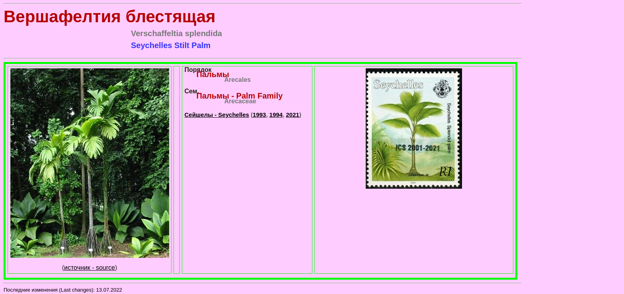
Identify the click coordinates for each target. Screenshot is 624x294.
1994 (276, 114)
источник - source (89, 267)
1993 (259, 114)
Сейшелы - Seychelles (216, 114)
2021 (292, 114)
